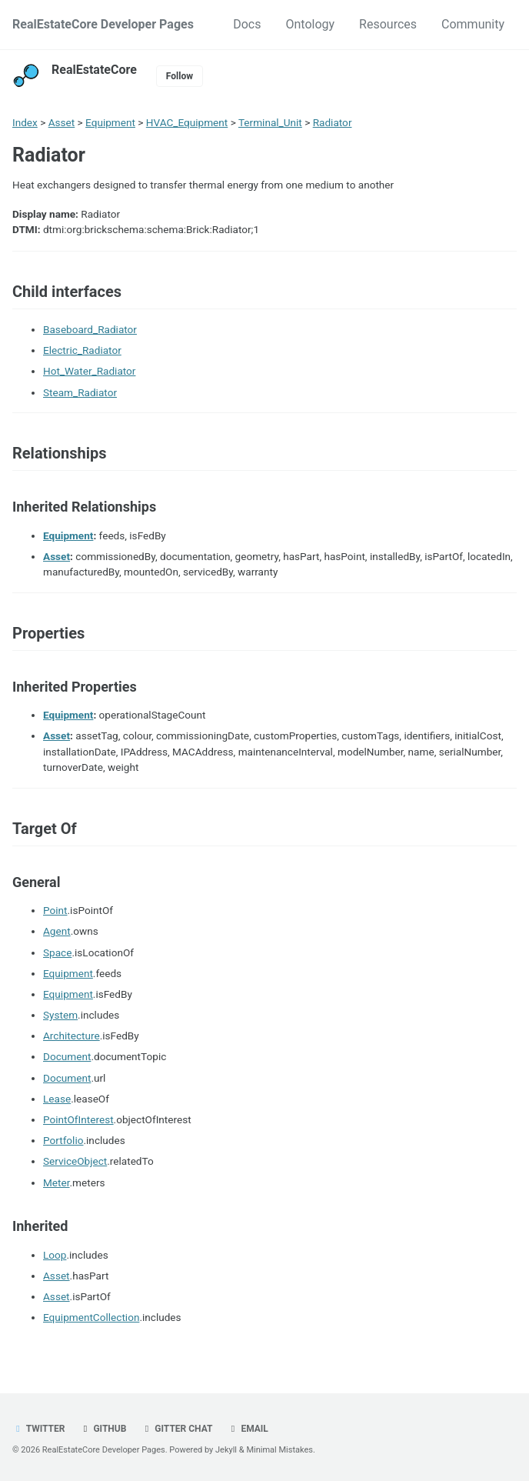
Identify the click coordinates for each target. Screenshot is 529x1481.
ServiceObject (75, 1161)
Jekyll (226, 1450)
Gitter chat (176, 1428)
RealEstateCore (94, 69)
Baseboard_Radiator (90, 329)
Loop (54, 1255)
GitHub (102, 1428)
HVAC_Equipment (187, 122)
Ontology (309, 24)
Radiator (332, 122)
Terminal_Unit (270, 122)
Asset (61, 122)
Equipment (110, 122)
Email (247, 1428)
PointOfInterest (78, 1119)
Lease (57, 1098)
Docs (247, 24)
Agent (57, 931)
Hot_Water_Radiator (89, 371)
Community (472, 24)
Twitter (38, 1428)
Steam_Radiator (80, 392)
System (60, 1015)
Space (57, 952)
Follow (179, 76)
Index (25, 122)
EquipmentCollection (91, 1317)
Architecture (71, 1035)
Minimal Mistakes (279, 1450)
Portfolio (63, 1140)
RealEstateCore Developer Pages (103, 24)
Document (67, 1056)
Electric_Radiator (82, 350)
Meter (56, 1182)
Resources (388, 24)
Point (55, 910)
